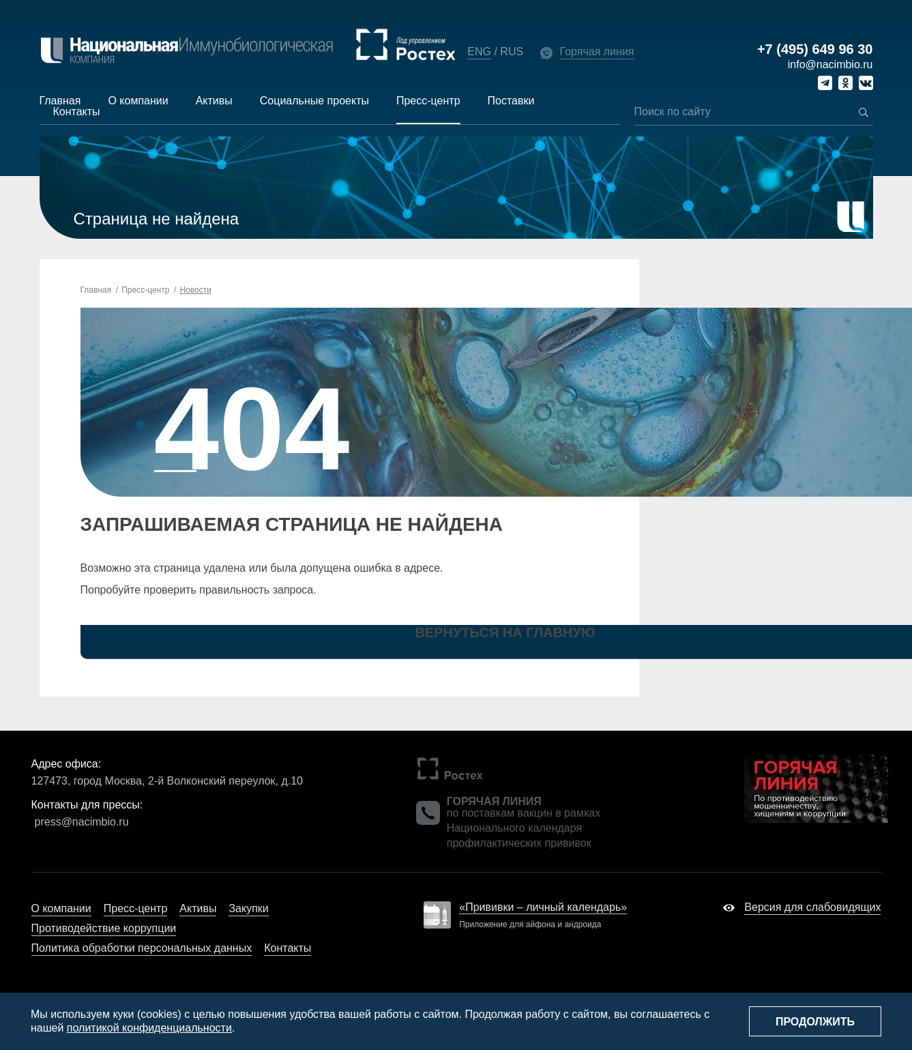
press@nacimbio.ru (82, 822)
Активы (214, 100)
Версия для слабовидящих (812, 907)
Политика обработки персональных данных (141, 948)
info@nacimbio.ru (830, 64)
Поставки (511, 100)
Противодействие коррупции (104, 928)
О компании (138, 100)
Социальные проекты (314, 100)
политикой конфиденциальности (149, 1028)
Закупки (248, 908)
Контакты (76, 111)
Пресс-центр (428, 100)
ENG (479, 51)
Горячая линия (597, 51)
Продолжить (815, 1021)
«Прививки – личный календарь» (543, 907)
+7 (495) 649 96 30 (815, 49)
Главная (60, 100)
